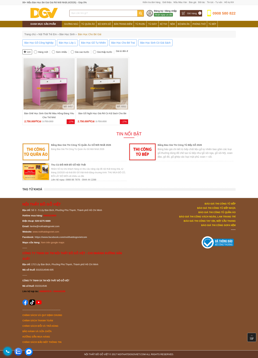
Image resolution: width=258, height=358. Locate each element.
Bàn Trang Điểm (123, 24)
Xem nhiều (61, 52)
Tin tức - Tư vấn (214, 2)
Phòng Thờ (199, 24)
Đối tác (201, 2)
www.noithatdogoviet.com (46, 231)
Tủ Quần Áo (88, 24)
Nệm (172, 24)
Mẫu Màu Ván (180, 2)
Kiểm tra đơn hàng (151, 2)
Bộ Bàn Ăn (184, 24)
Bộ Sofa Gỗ (104, 24)
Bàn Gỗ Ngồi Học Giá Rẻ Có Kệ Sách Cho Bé (102, 113)
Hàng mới (43, 52)
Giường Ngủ (71, 24)
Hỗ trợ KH (229, 2)
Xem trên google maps (52, 242)
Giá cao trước (82, 52)
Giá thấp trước (104, 52)
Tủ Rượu (140, 24)
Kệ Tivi (163, 24)
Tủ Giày (152, 24)
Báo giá (192, 2)
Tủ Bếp (212, 24)
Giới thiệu (166, 2)
